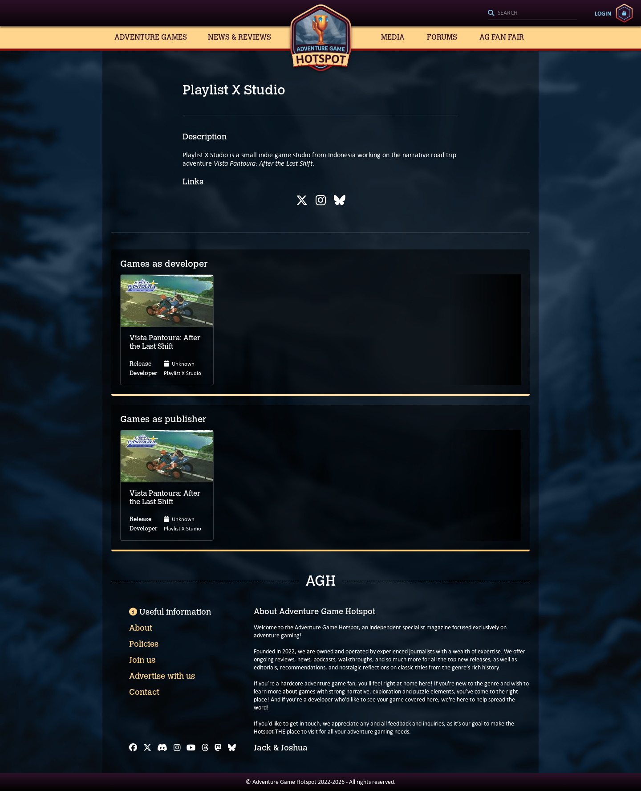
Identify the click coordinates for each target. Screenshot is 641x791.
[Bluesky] (232, 748)
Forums (442, 37)
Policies (143, 644)
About (140, 628)
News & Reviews (239, 37)
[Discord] (162, 748)
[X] (147, 748)
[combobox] (532, 13)
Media (393, 37)
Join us (142, 660)
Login (603, 13)
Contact (144, 692)
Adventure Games (150, 37)
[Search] (532, 13)
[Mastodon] (218, 748)
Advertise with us (162, 676)
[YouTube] (191, 748)
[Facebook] (133, 748)
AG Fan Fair (501, 37)
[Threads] (205, 748)
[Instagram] (177, 748)
